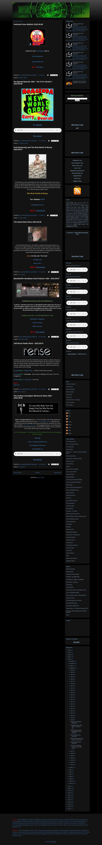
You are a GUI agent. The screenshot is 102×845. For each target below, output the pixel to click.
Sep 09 (72, 717)
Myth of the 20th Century (82, 216)
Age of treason (69, 449)
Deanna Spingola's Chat (77, 163)
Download (40, 67)
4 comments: (41, 75)
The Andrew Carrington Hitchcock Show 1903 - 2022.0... (76, 747)
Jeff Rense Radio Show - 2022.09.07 (28, 343)
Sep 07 (72, 751)
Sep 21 (72, 690)
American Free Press (71, 456)
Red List (81, 219)
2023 (69, 657)
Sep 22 (72, 688)
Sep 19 (72, 694)
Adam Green (77, 202)
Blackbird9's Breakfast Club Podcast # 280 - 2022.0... (76, 739)
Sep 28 (72, 674)
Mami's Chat (77, 181)
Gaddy (73, 209)
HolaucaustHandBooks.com (72, 490)
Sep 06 (72, 753)
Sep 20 (72, 692)
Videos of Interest (70, 402)
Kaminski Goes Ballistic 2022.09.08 (28, 24)
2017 (69, 795)
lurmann (68, 224)
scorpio (75, 224)
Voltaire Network (70, 553)
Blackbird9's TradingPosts (37, 319)
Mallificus (86, 215)
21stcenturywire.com (71, 441)
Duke (19, 274)
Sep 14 (72, 706)
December (71, 661)
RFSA (71, 219)
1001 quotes (69, 397)
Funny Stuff (69, 394)
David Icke (75, 205)
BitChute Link (77, 125)
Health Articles (69, 571)
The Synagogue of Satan (44, 421)
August (71, 767)
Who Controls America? (71, 558)
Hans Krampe (69, 484)
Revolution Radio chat (77, 173)
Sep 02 (72, 762)
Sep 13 (72, 708)
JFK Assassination (70, 503)
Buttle (67, 205)
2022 (69, 659)
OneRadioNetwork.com (37, 205)
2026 (69, 650)
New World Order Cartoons (72, 519)
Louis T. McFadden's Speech (72, 592)
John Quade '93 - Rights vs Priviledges (75, 579)
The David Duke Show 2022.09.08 (27, 222)
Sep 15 (72, 704)
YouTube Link (77, 256)
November (71, 663)
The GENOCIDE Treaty (71, 603)
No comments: (42, 140)
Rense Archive (37, 263)
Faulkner (68, 207)
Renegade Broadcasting (71, 532)
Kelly (81, 213)
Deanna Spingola (70, 477)
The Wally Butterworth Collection (74, 600)
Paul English (80, 217)
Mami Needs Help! (70, 569)
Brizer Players (84, 204)
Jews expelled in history (71, 500)
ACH (19, 466)
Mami (69, 416)
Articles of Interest (70, 389)
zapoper (21, 75)
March (71, 778)
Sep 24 (72, 683)
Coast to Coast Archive (71, 471)
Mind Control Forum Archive (72, 513)
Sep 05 (72, 755)
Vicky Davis (69, 550)
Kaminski (20, 77)
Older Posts (57, 472)
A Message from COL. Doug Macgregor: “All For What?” (79, 82)
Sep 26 (72, 679)
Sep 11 (72, 713)
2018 (69, 793)
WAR (67, 555)
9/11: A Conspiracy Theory (72, 444)
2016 (69, 797)
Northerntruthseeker (70, 521)
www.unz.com (69, 386)
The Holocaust (69, 542)
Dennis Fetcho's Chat (77, 165)
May (70, 774)
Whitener (84, 222)
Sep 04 (72, 757)
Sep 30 (72, 670)
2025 (69, 652)
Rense (19, 391)
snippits (83, 224)
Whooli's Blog (69, 405)
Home (38, 472)
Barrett (68, 204)
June (70, 772)
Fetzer (82, 207)
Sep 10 (72, 715)
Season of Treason (70, 597)
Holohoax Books (70, 492)
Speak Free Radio (37, 322)
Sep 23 (72, 685)
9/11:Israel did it (70, 446)
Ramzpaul (68, 526)
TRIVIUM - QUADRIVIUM (72, 576)
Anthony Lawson (70, 461)
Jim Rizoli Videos (70, 505)
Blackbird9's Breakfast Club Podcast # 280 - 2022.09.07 (36, 279)
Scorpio (69, 421)
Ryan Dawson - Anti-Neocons (73, 534)
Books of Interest (70, 391)
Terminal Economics (71, 384)
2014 (69, 802)
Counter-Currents (70, 474)
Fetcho (75, 207)
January (71, 783)
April (70, 776)
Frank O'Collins (69, 587)
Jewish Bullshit (77, 212)
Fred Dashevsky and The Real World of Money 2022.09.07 (76, 731)
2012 (69, 806)
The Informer (69, 584)
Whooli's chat (77, 178)
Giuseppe (85, 209)
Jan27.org (68, 498)
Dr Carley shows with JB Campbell (74, 479)
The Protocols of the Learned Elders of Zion (76, 590)
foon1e (69, 427)
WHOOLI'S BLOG (70, 561)
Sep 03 (72, 760)
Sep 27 (72, 676)
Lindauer (73, 215)
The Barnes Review (70, 540)
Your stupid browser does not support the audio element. (38, 454)
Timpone (20, 217)
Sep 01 (72, 764)
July (70, 769)
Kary (76, 213)
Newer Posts (17, 472)
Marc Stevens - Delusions (72, 582)
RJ (75, 219)
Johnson (86, 212)
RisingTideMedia (77, 175)
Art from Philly (69, 463)
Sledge (84, 221)
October (71, 665)
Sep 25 (72, 681)
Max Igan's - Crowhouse (71, 511)
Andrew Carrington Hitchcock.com (37, 441)
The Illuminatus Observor (72, 545)
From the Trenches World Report (73, 482)
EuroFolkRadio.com (37, 449)
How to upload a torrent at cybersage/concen (76, 595)
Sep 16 (72, 701)
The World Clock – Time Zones (73, 399)
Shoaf (79, 221)
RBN (87, 218)
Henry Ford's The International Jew (74, 487)
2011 (69, 808)
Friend (67, 209)
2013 (69, 804)
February (71, 781)
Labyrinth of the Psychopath (72, 574)
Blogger (54, 841)
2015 (69, 799)
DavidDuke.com (37, 259)
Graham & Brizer (74, 210)
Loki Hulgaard (40, 51)
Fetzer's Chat (77, 168)
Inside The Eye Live (70, 495)
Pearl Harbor (69, 524)
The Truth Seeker (70, 547)
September (71, 668)
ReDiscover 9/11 (70, 529)
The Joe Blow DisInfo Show (72, 605)
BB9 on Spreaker (37, 326)
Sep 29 (72, 672)
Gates (79, 209)
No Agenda (37, 125)
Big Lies (68, 466)
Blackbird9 (20, 339)
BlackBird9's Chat (77, 160)
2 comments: (41, 215)
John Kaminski (69, 508)
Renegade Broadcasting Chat (77, 170)
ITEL (83, 210)
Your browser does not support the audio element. (38, 130)
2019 (69, 790)
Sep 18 (72, 697)
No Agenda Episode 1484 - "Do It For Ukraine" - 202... (76, 727)
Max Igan (71, 216)
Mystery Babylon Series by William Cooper (76, 516)
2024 (69, 654)
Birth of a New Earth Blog (72, 469)
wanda (69, 430)
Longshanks (79, 215)
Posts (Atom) (41, 477)
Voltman (75, 222)
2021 (69, 786)
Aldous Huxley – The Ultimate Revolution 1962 (77, 608)
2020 (69, 788)
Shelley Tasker (73, 221)
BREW (84, 202)
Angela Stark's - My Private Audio (74, 458)
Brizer (69, 413)
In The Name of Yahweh (29, 425)
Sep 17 (72, 699)
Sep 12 (72, 710)
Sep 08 (72, 719)
